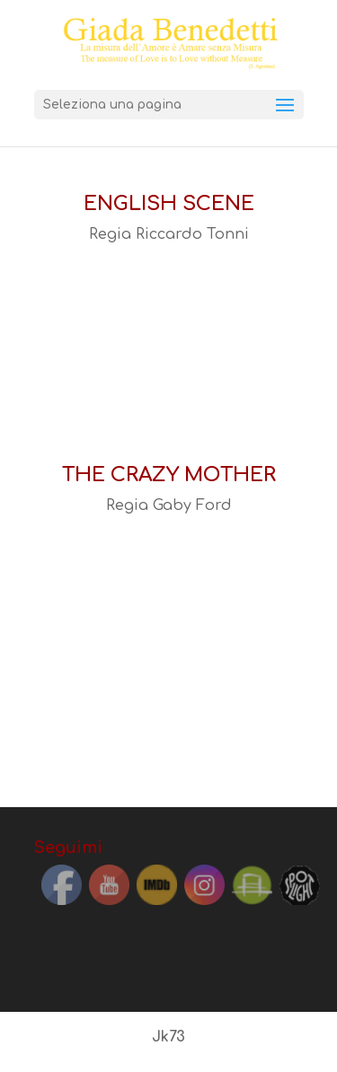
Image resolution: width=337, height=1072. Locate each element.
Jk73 (168, 1037)
